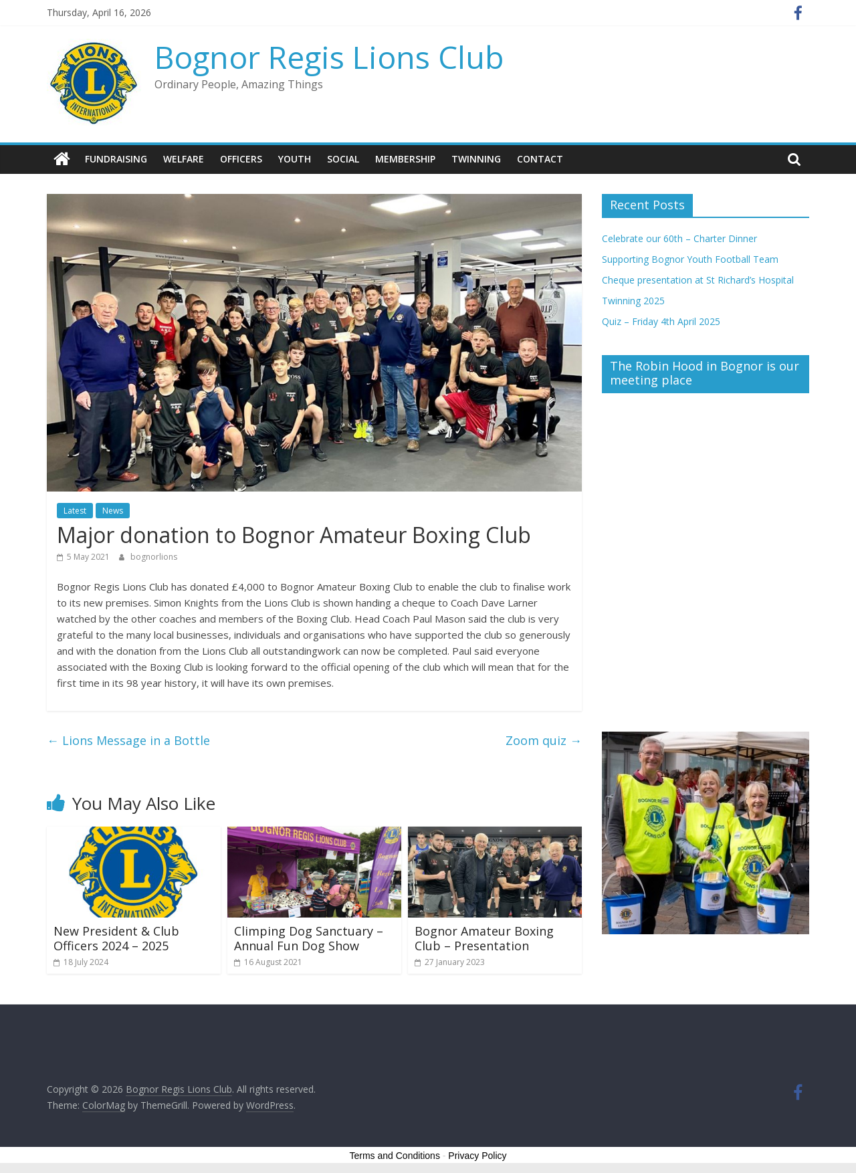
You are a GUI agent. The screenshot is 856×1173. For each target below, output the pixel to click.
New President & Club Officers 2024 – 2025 (116, 938)
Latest (75, 510)
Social (343, 158)
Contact (540, 158)
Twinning (476, 158)
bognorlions (153, 556)
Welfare (183, 158)
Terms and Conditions (395, 1155)
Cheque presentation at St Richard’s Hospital (698, 279)
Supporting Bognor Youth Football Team (690, 258)
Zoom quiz (544, 740)
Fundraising (116, 158)
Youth (294, 158)
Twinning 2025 (633, 300)
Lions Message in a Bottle (128, 740)
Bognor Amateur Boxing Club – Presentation (484, 938)
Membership (405, 158)
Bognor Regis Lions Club (329, 57)
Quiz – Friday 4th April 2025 (661, 320)
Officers (241, 158)
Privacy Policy (477, 1155)
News (112, 510)
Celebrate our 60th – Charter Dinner (679, 237)
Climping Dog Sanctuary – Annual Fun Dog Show (308, 938)
